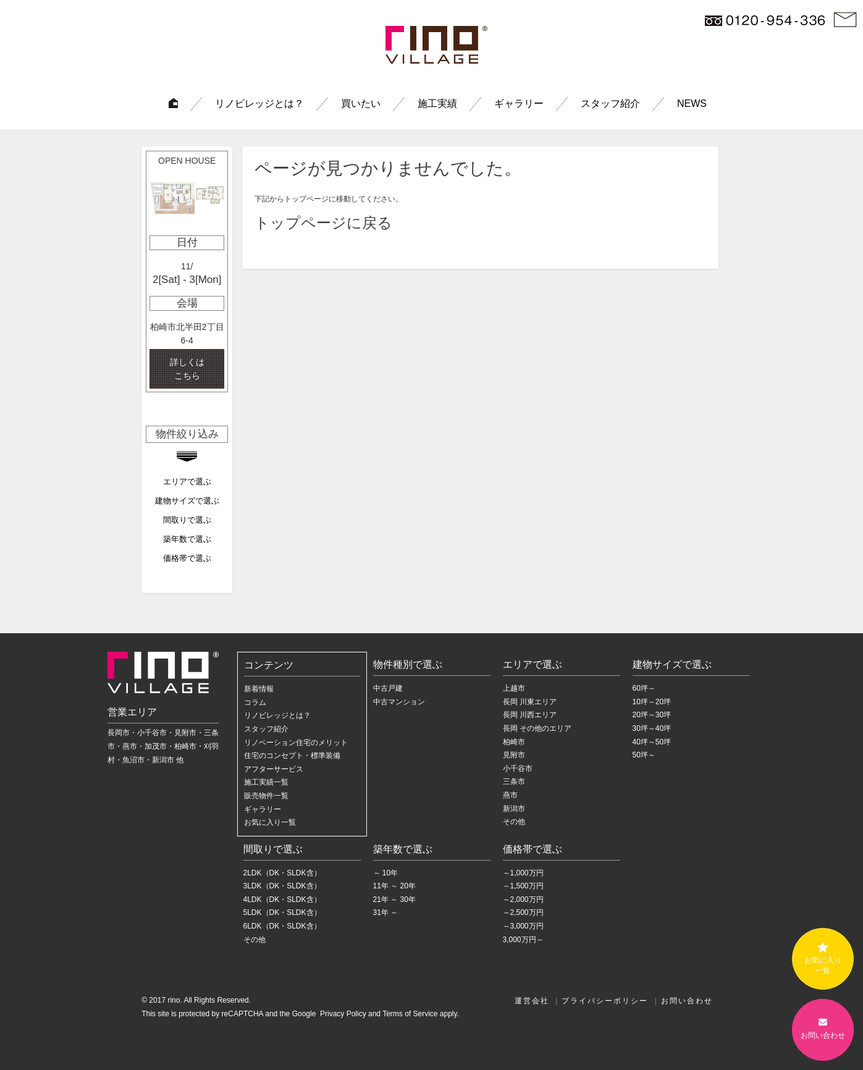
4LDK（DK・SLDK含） (282, 899)
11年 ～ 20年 (394, 886)
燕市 (510, 795)
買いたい (361, 103)
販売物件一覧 (266, 795)
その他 (514, 821)
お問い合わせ (687, 1000)
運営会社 (532, 1000)
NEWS (692, 103)
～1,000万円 (523, 873)
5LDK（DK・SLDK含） (282, 912)
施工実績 (437, 103)
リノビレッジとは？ (259, 103)
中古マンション (399, 701)
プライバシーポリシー (605, 1000)
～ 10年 (385, 873)
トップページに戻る (323, 222)
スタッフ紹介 (610, 103)
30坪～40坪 (652, 728)
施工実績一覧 (266, 782)
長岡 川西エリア (530, 714)
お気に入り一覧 (270, 822)
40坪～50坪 (652, 742)
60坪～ (644, 688)
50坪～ (644, 755)
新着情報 (259, 689)
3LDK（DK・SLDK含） (282, 886)
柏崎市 (514, 742)
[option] (187, 271)
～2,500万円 (523, 912)
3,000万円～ (523, 939)
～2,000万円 (523, 899)
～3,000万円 (523, 926)
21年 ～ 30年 (394, 899)
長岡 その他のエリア (537, 728)
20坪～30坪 (652, 714)
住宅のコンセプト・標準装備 (292, 755)
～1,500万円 (523, 886)
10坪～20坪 (652, 701)
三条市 (514, 781)
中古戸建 (388, 688)
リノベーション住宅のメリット (296, 742)
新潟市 (514, 808)
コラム (255, 702)
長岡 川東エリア (530, 701)
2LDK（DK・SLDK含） (282, 873)
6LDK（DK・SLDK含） (282, 926)
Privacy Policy (342, 1013)
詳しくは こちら (187, 369)
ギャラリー (519, 103)
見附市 (514, 755)
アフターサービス (273, 769)
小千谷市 (518, 768)
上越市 (514, 688)
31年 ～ (385, 912)
